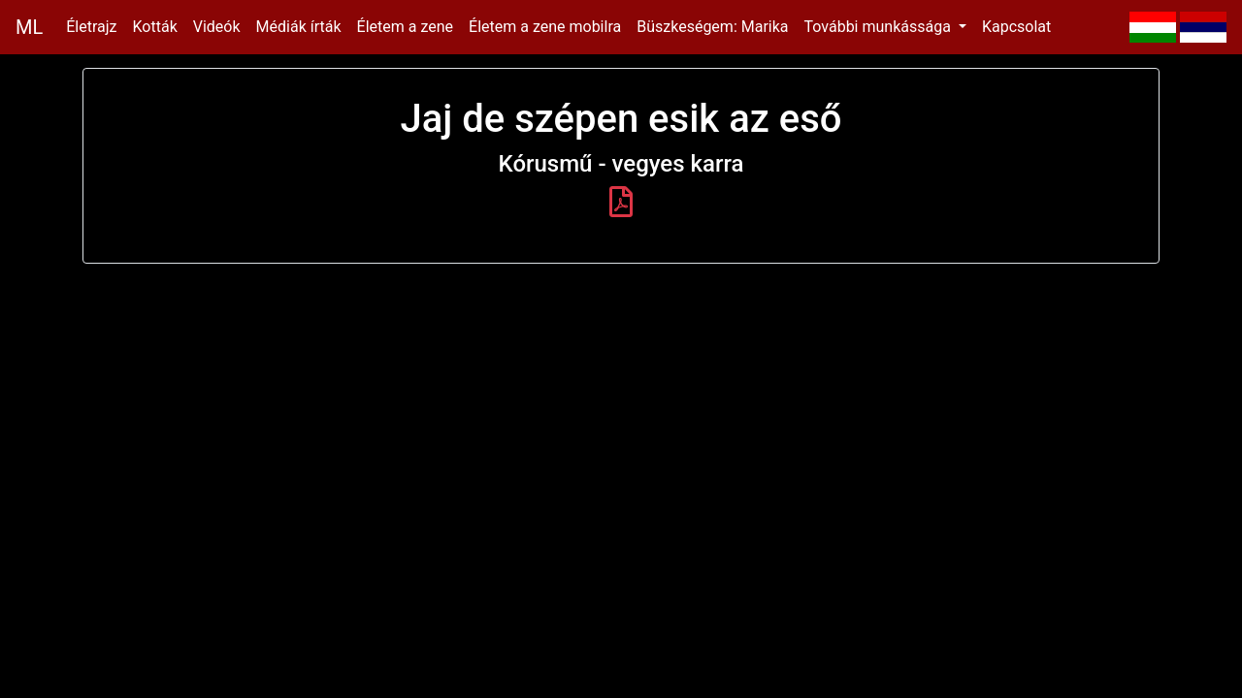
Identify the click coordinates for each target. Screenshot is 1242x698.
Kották (155, 26)
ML (29, 27)
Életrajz (91, 26)
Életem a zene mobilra (545, 26)
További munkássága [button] (879, 26)
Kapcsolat (1016, 26)
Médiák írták (299, 26)
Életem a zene (405, 26)
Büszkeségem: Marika (712, 26)
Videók (217, 26)
